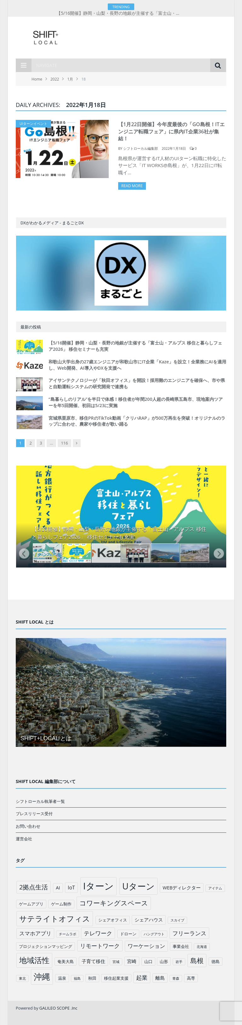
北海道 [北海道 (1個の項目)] (202, 946)
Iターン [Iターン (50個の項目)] (98, 886)
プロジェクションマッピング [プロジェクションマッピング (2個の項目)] (45, 946)
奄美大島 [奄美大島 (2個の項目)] (65, 961)
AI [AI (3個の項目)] (58, 887)
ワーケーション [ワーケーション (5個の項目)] (146, 945)
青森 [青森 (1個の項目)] (175, 978)
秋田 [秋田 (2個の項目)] (92, 978)
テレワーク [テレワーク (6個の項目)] (98, 933)
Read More (132, 185)
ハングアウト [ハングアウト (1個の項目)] (154, 934)
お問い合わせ (28, 826)
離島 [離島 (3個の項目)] (160, 978)
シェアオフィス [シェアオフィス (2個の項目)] (112, 920)
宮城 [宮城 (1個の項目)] (115, 962)
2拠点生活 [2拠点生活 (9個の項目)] (33, 887)
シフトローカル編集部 (140, 148)
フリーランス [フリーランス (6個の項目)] (189, 933)
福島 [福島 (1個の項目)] (77, 978)
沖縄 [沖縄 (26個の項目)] (42, 976)
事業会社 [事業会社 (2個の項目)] (181, 946)
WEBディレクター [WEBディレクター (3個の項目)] (182, 887)
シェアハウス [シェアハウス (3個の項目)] (149, 919)
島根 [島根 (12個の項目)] (197, 960)
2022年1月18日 (174, 148)
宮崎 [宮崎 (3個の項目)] (131, 961)
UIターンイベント (33, 123)
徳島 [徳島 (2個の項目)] (215, 961)
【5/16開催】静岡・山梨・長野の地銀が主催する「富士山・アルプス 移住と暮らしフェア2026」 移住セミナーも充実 (121, 13)
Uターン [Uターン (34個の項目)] (138, 886)
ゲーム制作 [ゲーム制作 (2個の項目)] (61, 904)
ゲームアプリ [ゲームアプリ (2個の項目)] (31, 904)
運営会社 (24, 839)
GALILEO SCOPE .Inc (58, 1008)
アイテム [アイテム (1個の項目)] (215, 888)
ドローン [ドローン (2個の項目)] (128, 934)
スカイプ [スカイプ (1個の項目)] (177, 920)
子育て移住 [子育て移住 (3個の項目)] (93, 961)
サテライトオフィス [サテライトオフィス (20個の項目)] (54, 918)
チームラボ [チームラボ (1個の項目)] (67, 934)
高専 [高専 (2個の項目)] (191, 978)
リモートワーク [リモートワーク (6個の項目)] (100, 945)
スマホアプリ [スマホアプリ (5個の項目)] (35, 933)
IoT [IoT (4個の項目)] (71, 887)
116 (64, 443)
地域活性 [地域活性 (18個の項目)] (34, 960)
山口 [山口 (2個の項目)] (148, 961)
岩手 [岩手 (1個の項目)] (179, 962)
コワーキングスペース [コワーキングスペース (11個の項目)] (113, 903)
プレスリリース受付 (34, 813)
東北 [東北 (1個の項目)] (22, 978)
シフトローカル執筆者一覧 (40, 801)
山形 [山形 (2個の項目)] (164, 961)
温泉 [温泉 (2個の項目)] (62, 978)
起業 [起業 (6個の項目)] (141, 977)
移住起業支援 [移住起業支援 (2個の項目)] (116, 978)
